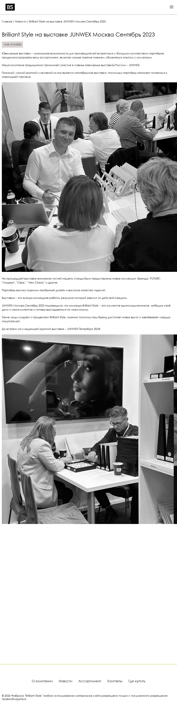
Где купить (136, 681)
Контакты (114, 681)
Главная (7, 21)
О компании (42, 681)
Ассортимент (89, 681)
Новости (20, 21)
